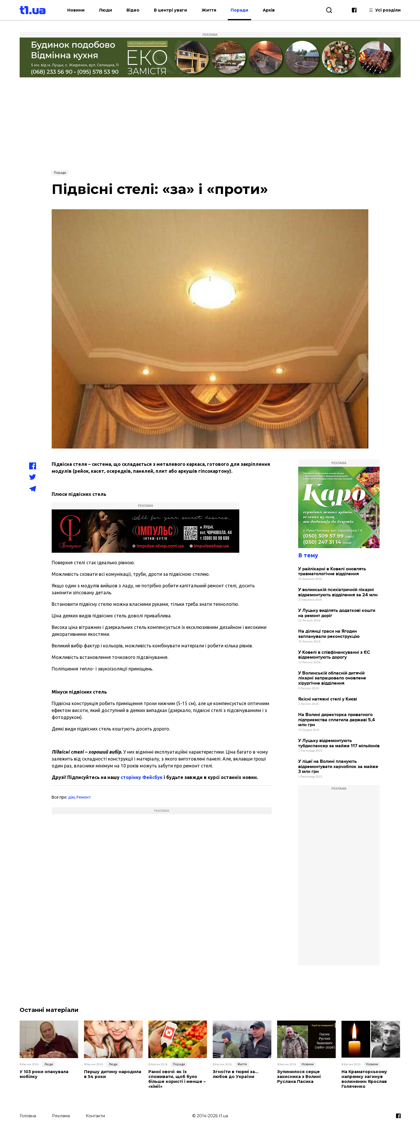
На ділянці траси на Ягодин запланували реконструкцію (329, 634)
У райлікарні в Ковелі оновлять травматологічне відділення (332, 572)
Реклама (61, 1115)
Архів (269, 10)
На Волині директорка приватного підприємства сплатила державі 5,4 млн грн (336, 719)
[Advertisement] (210, 123)
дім (71, 797)
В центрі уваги (170, 10)
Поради (240, 10)
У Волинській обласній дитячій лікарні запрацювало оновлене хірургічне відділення (332, 678)
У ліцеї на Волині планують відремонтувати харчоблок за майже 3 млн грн (338, 766)
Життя (209, 10)
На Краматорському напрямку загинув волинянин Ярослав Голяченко (364, 1079)
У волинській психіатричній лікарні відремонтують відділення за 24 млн (338, 592)
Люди (105, 10)
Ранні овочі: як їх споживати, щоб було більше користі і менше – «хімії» (177, 1079)
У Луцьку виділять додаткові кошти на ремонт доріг (336, 613)
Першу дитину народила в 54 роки (112, 1074)
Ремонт (83, 797)
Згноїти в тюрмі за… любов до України (235, 1074)
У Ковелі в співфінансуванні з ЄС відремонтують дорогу (334, 655)
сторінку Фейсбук (142, 777)
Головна (28, 1115)
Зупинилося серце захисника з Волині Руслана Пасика (299, 1076)
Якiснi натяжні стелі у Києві (327, 699)
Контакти (95, 1115)
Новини (76, 10)
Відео (133, 10)
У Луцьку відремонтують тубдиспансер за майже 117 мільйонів (339, 743)
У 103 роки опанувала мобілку (44, 1074)
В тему (308, 555)
